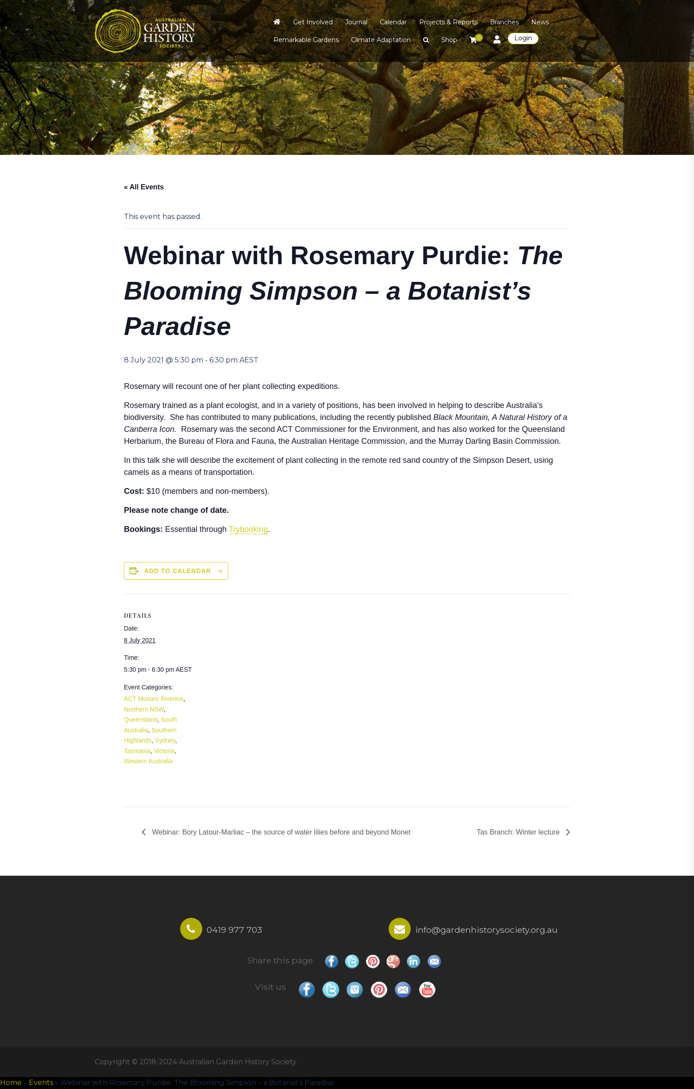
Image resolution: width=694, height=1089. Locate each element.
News (540, 22)
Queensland (141, 719)
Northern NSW (144, 709)
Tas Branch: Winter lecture (519, 832)
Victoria (164, 750)
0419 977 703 (234, 929)
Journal (356, 22)
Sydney (165, 740)
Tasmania (137, 750)
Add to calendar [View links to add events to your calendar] (177, 570)
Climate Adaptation (381, 40)
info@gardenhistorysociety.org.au (486, 929)
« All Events (144, 187)
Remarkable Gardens (306, 40)
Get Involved (313, 22)
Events (41, 1082)
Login (523, 38)
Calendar (393, 22)
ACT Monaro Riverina (153, 698)
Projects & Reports (448, 22)
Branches (504, 22)
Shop (449, 40)
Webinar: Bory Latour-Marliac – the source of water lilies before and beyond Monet (280, 832)
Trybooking (248, 529)
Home (11, 1082)
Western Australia (148, 761)
